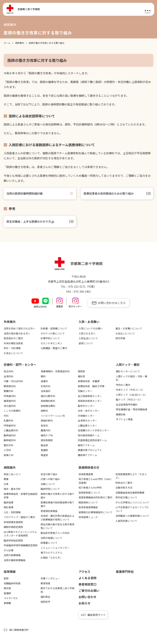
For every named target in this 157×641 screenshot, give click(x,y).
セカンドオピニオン (51, 343)
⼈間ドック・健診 (128, 364)
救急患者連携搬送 (88, 507)
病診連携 (8, 507)
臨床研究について (50, 489)
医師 (6, 578)
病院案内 (10, 467)
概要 (6, 479)
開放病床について (88, 502)
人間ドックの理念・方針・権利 (131, 378)
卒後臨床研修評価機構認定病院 (20, 545)
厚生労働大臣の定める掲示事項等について (57, 526)
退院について (86, 343)
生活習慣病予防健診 (127, 404)
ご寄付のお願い (89, 590)
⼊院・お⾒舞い (89, 321)
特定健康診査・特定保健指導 (131, 409)
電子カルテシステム (51, 552)
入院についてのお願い (91, 328)
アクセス (84, 571)
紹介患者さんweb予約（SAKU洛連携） (95, 480)
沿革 (6, 484)
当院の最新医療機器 (14, 560)
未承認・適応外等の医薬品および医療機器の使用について (57, 517)
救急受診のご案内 (13, 338)
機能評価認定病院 (13, 527)
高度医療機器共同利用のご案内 (95, 497)
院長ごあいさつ (12, 474)
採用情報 (10, 571)
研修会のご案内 (123, 482)
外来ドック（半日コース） (130, 389)
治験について (48, 484)
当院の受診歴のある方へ (17, 333)
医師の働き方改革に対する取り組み (57, 495)
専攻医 (7, 588)
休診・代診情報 (12, 348)
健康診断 (120, 414)
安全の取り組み (49, 474)
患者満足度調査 (49, 511)
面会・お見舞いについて (128, 328)
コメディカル (11, 598)
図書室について (49, 542)
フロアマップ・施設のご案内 (19, 517)
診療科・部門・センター (20, 364)
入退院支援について (126, 521)
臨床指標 (8, 502)
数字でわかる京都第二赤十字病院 (57, 590)
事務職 (7, 603)
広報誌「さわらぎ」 (51, 557)
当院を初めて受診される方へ (19, 328)
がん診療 (8, 550)
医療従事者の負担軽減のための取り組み (109, 193)
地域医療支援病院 (13, 522)
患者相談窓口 (87, 584)
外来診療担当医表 (13, 343)
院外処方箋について (126, 497)
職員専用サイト (96, 615)
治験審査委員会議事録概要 (129, 492)
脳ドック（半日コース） (129, 399)
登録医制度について (89, 492)
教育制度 (45, 583)
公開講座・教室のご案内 (54, 348)
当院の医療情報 (12, 555)
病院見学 (45, 601)
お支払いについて (13, 353)
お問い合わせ (87, 597)
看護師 (7, 593)
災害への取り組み (50, 479)
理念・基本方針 (12, 489)
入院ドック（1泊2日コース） (131, 394)
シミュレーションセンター (55, 547)
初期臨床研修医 (12, 583)
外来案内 (10, 321)
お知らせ (84, 603)
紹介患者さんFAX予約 (90, 487)
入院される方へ (87, 333)
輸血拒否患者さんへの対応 (55, 533)
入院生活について (88, 338)
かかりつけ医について (53, 333)
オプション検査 (124, 419)
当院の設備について (51, 538)
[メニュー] (147, 9)
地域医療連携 (86, 474)
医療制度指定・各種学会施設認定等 (20, 495)
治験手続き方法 (123, 487)
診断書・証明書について (54, 328)
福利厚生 (45, 596)
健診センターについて (128, 371)
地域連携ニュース (88, 517)
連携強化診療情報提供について (95, 512)
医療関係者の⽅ (89, 467)
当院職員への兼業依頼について (132, 516)
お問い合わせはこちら (112, 303)
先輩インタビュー (50, 578)
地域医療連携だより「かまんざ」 (131, 476)
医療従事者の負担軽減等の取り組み (57, 504)
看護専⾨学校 (125, 571)
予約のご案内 (123, 385)
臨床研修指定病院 (13, 540)
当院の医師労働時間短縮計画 (24, 193)
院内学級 (120, 338)
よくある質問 (87, 578)
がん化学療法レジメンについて (132, 502)
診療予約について (50, 338)
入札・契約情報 (12, 512)
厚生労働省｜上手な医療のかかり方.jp (30, 221)
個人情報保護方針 (19, 630)
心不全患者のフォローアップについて (132, 509)
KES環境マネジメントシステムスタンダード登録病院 (20, 533)
